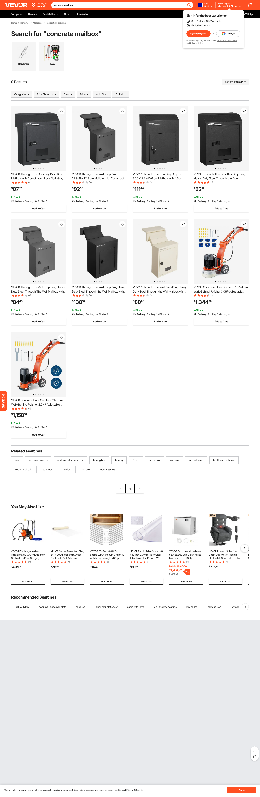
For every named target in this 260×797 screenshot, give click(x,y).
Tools (51, 63)
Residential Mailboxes (56, 23)
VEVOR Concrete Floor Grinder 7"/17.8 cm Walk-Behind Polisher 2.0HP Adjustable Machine (37, 404)
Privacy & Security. (134, 790)
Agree (242, 790)
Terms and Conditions (227, 40)
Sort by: (229, 81)
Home (14, 23)
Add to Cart (38, 208)
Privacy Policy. (196, 43)
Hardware (24, 23)
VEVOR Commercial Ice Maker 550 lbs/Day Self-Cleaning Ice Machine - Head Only (185, 555)
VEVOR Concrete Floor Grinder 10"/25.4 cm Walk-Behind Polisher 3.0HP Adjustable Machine (221, 291)
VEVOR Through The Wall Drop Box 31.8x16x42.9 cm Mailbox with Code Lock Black (98, 178)
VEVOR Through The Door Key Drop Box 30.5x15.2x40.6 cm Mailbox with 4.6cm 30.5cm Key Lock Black (158, 178)
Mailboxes (37, 23)
